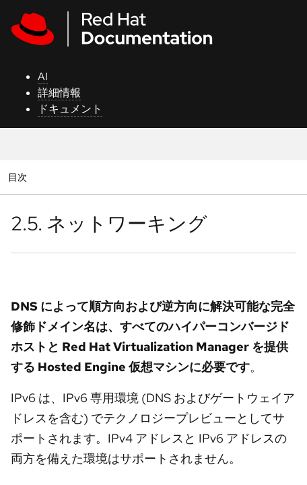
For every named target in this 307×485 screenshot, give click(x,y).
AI (43, 76)
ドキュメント (70, 109)
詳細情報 (59, 93)
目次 (19, 176)
